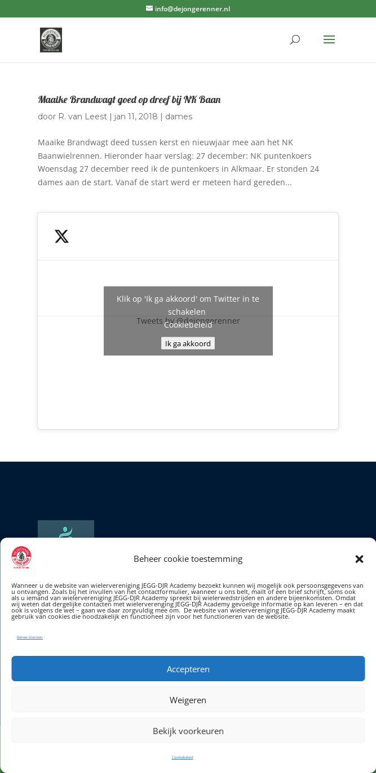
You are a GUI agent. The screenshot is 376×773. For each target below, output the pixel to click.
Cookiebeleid (182, 757)
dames (178, 116)
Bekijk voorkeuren (188, 730)
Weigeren (188, 699)
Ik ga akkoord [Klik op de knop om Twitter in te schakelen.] (188, 343)
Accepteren (188, 668)
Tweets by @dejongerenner (188, 321)
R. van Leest (82, 116)
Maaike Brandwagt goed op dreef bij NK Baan (129, 99)
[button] (359, 559)
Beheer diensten (30, 637)
